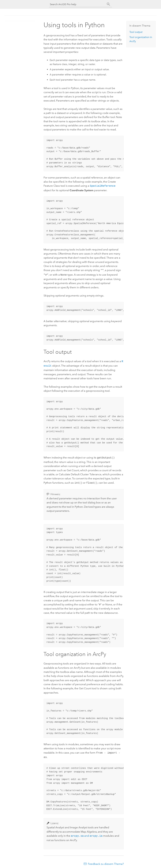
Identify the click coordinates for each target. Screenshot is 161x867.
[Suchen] (108, 4)
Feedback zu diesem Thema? (106, 860)
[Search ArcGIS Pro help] (77, 4)
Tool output (135, 31)
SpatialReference (102, 185)
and (87, 832)
